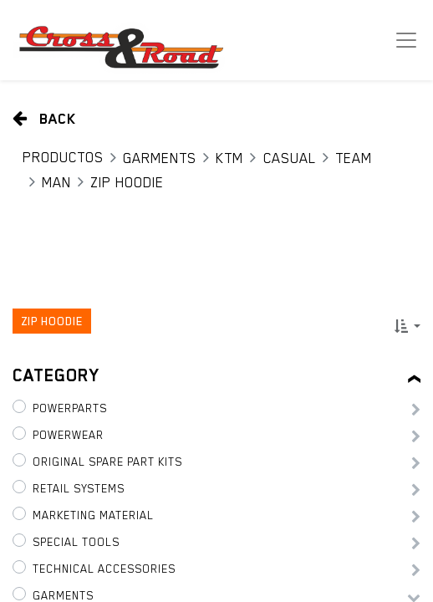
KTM (229, 158)
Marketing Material (93, 515)
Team (353, 158)
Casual (289, 158)
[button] (407, 326)
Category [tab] (56, 375)
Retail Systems (79, 488)
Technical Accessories (104, 568)
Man (56, 182)
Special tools (76, 541)
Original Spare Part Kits (107, 461)
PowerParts (70, 408)
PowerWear (68, 434)
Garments (159, 158)
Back (44, 118)
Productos (63, 157)
